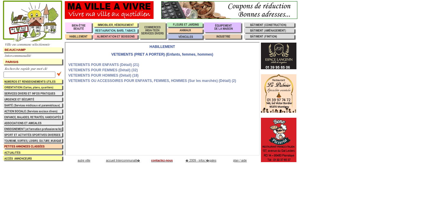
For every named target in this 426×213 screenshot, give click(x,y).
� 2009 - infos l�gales (200, 160)
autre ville (84, 160)
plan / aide (240, 160)
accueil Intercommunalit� (123, 160)
